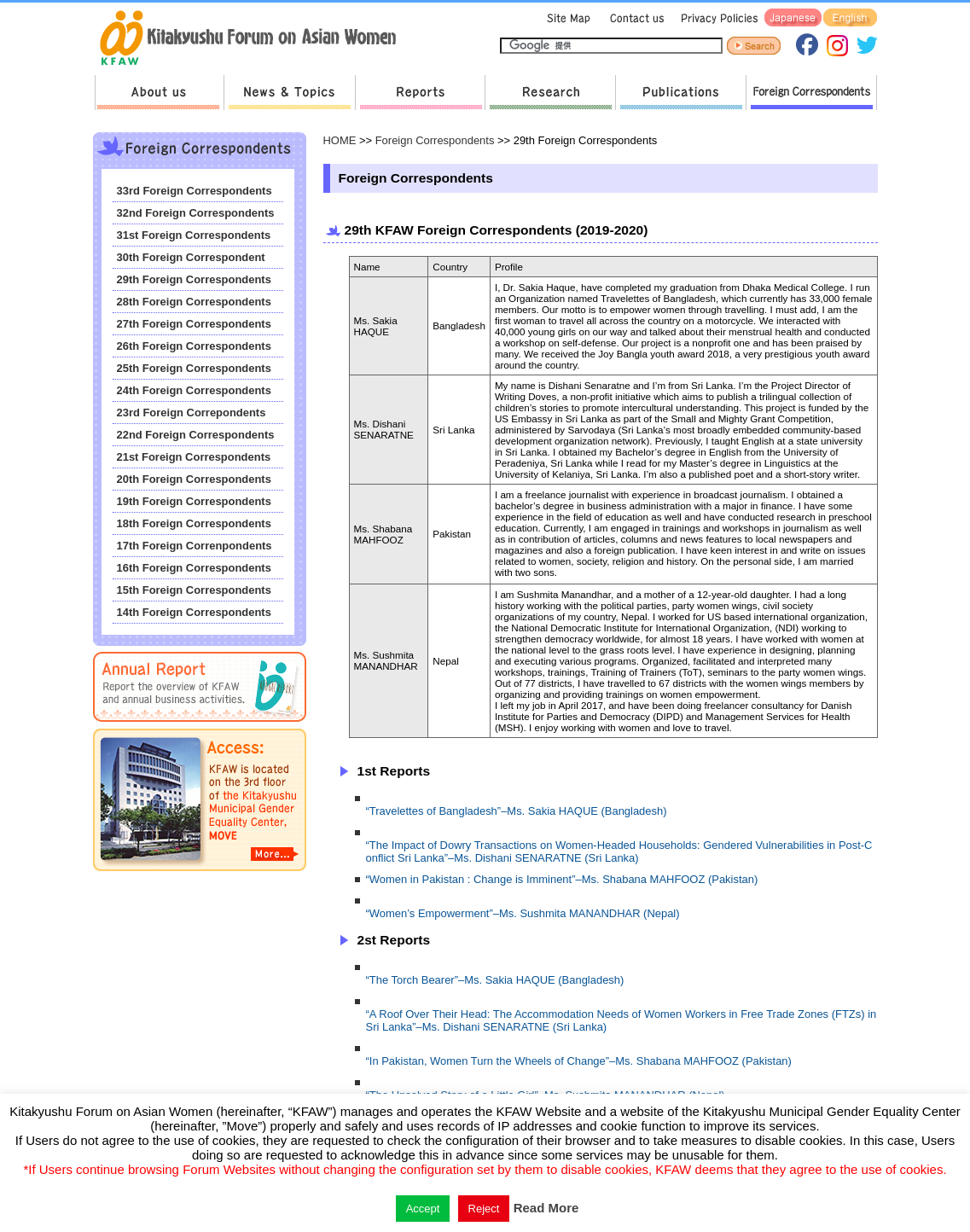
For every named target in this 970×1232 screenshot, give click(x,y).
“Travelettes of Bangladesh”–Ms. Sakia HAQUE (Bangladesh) (516, 811)
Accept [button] (423, 1208)
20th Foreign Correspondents (194, 479)
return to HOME (253, 39)
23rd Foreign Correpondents (191, 412)
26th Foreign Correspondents (194, 346)
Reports (420, 92)
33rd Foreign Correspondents (194, 190)
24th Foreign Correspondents (194, 390)
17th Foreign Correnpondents (194, 545)
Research (550, 92)
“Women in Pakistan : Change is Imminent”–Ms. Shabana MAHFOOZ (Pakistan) (562, 879)
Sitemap (566, 18)
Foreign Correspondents (811, 92)
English (850, 18)
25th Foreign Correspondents (194, 368)
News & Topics (289, 92)
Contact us (633, 18)
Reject (484, 1208)
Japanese (793, 18)
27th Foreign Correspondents (194, 323)
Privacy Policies (717, 18)
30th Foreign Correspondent (191, 257)
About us (159, 92)
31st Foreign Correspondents (194, 235)
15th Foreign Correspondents (194, 590)
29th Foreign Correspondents (194, 279)
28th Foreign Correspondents (194, 301)
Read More (546, 1207)
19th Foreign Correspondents (194, 501)
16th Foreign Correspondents (194, 567)
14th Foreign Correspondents (194, 612)
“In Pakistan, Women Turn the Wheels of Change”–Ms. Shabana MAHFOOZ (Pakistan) (579, 1061)
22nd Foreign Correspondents (196, 434)
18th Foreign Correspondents (194, 523)
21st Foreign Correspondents (194, 456)
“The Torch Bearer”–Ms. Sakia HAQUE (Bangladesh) (495, 979)
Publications (680, 92)
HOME (340, 140)
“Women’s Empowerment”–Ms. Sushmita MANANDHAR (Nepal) (523, 913)
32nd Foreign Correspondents (196, 212)
